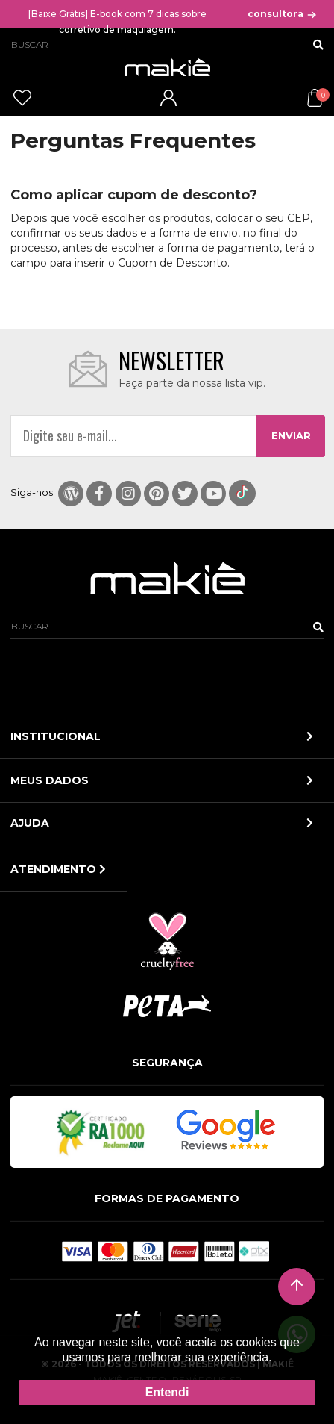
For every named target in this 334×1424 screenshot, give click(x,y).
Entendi (167, 1392)
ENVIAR (291, 435)
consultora (283, 13)
